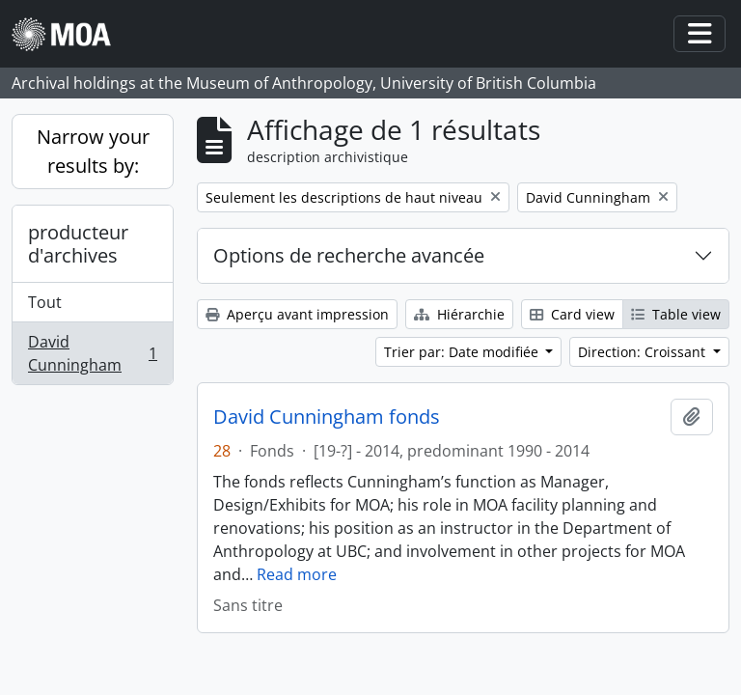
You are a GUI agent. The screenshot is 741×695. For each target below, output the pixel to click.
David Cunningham (92, 353)
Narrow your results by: (93, 151)
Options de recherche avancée (348, 255)
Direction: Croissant (643, 352)
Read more (297, 574)
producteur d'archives (78, 243)
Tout (45, 302)
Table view (676, 314)
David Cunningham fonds (326, 417)
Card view (572, 314)
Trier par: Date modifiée (463, 352)
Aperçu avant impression (297, 314)
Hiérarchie (459, 314)
